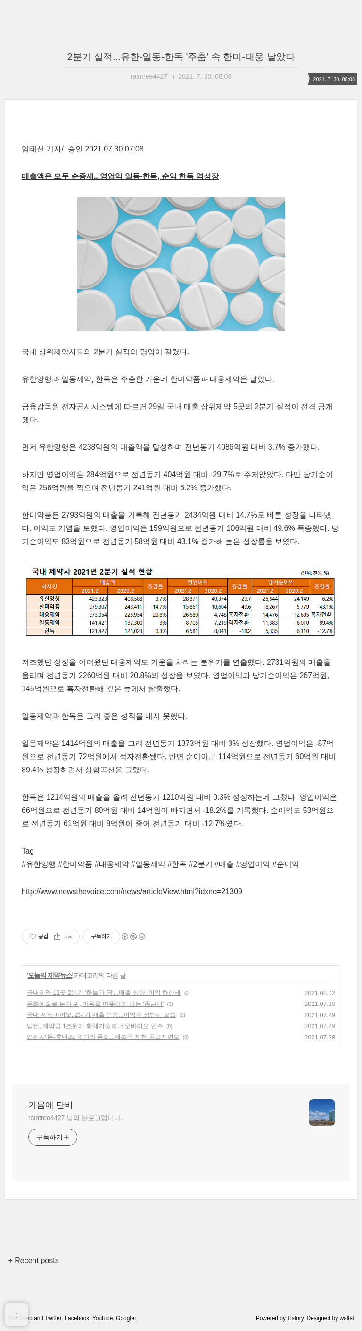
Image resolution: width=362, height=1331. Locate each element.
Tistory (295, 1318)
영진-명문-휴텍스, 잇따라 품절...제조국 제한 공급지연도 (103, 1036)
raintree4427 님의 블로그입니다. (75, 1118)
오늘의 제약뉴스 (50, 975)
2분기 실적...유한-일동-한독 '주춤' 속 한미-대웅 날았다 (181, 56)
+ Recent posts (33, 1260)
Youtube (102, 1318)
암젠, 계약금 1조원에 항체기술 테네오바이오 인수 (95, 1026)
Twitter (53, 1318)
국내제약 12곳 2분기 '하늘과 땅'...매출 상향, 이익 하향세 (104, 992)
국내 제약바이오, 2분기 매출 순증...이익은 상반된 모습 (101, 1014)
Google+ (127, 1318)
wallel (347, 1318)
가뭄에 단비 (50, 1105)
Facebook (77, 1318)
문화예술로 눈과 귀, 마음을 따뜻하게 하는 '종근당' (95, 1003)
